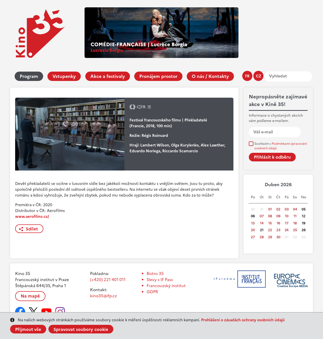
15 (270, 223)
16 (278, 223)
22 (270, 230)
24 (286, 230)
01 (270, 209)
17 (286, 223)
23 (278, 230)
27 (253, 237)
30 (278, 237)
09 (278, 216)
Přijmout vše (28, 329)
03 (287, 209)
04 (295, 209)
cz (258, 76)
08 (270, 216)
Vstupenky (64, 76)
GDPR (152, 292)
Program (29, 76)
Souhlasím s (280, 146)
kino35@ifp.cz (103, 296)
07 (262, 216)
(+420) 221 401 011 (107, 280)
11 (295, 216)
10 (286, 216)
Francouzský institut (166, 286)
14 (261, 223)
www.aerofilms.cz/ (32, 216)
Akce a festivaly (107, 76)
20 (253, 230)
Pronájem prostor (158, 76)
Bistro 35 (155, 273)
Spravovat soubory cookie (80, 329)
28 (262, 237)
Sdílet (32, 229)
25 (295, 230)
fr (247, 76)
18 (295, 223)
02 (278, 209)
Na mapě (30, 296)
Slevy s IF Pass (160, 280)
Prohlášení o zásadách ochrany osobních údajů (243, 320)
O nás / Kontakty (210, 76)
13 (253, 223)
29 (270, 237)
